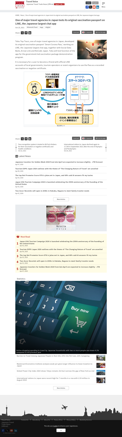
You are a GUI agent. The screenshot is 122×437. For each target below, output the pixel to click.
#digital (47, 27)
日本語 (88, 3)
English (95, 3)
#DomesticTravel (32, 27)
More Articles (61, 199)
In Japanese (88, 32)
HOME (17, 15)
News (22, 15)
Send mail (76, 32)
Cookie (55, 426)
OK (61, 430)
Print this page (100, 32)
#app (41, 27)
